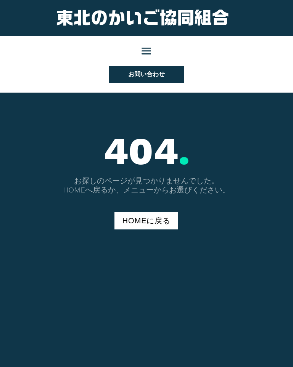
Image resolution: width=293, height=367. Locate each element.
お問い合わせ (146, 74)
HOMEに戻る (146, 220)
